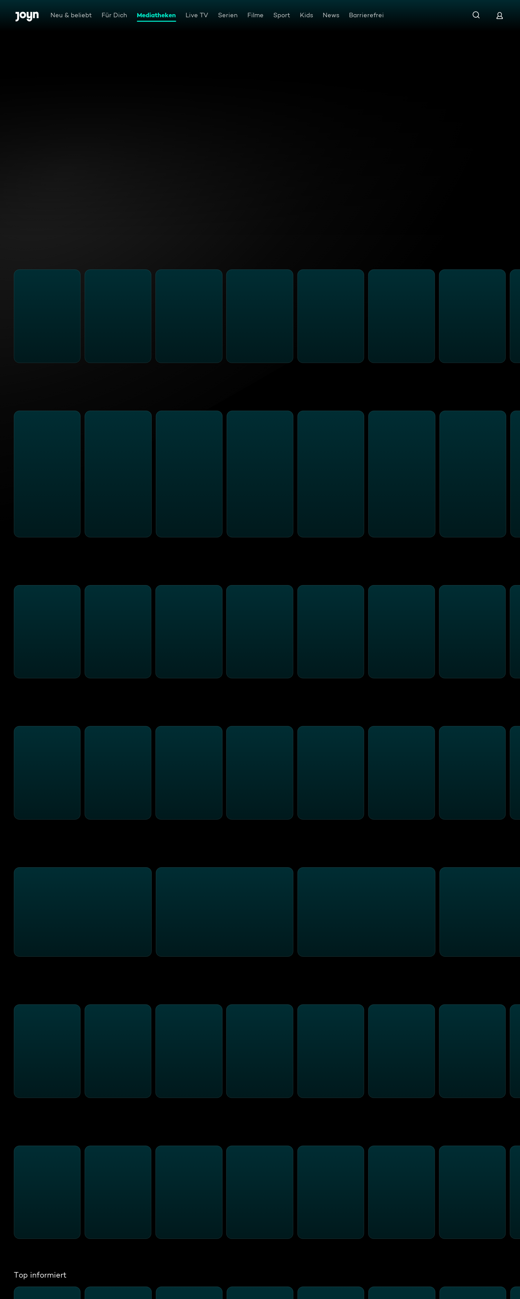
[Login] (499, 15)
